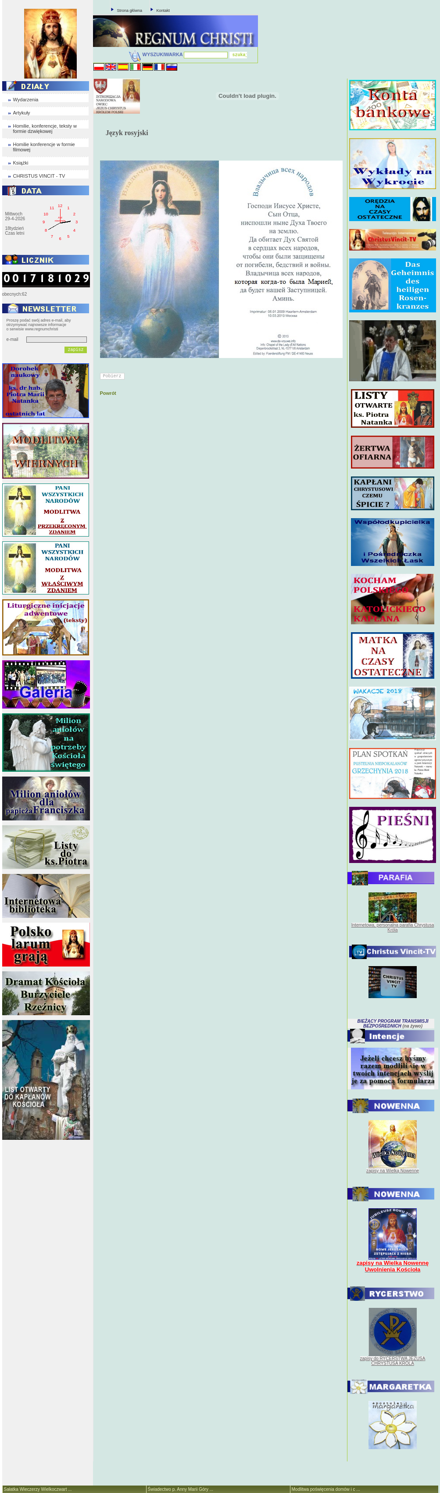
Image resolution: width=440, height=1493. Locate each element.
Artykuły (21, 112)
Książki (21, 162)
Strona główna (130, 10)
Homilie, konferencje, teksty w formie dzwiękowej (45, 128)
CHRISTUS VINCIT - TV (39, 176)
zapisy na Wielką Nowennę (392, 1170)
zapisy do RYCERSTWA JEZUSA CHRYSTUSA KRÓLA (393, 1361)
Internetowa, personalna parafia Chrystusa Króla (392, 927)
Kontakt (163, 10)
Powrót (108, 393)
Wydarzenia (26, 99)
